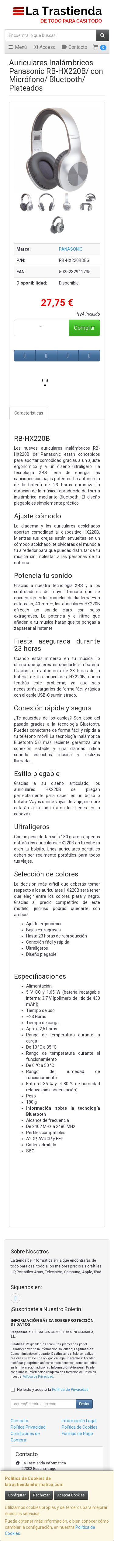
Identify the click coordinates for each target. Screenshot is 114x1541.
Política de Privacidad (37, 1376)
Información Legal (79, 1420)
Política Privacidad (28, 1427)
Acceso (44, 47)
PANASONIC (70, 249)
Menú (17, 47)
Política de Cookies (80, 1427)
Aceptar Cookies (71, 1495)
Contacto (74, 47)
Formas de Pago (77, 1433)
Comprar (84, 328)
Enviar (84, 1404)
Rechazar (41, 1495)
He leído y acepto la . (53, 1389)
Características (28, 413)
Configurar (17, 1495)
